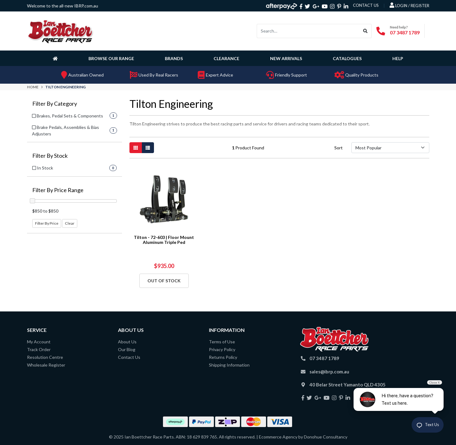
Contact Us (129, 357)
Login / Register (409, 5)
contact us (366, 5)
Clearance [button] (226, 58)
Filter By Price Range (58, 190)
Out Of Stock (164, 280)
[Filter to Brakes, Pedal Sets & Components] (74, 115)
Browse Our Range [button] (111, 58)
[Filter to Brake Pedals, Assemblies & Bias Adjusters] (74, 130)
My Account (39, 341)
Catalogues (347, 58)
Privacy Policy (222, 349)
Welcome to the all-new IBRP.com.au (62, 5)
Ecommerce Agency (278, 436)
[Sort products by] (390, 147)
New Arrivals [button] (286, 58)
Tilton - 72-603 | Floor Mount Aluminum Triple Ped (164, 240)
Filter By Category (54, 103)
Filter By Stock (50, 155)
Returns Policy (223, 357)
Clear (69, 223)
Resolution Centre (45, 357)
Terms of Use (222, 341)
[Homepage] (56, 58)
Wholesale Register (46, 365)
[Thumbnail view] (135, 147)
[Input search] (308, 31)
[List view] (148, 147)
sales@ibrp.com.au (329, 371)
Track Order (39, 349)
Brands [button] (174, 58)
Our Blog (126, 349)
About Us (127, 341)
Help (397, 58)
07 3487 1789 (405, 32)
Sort (338, 147)
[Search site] (365, 31)
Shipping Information (229, 365)
